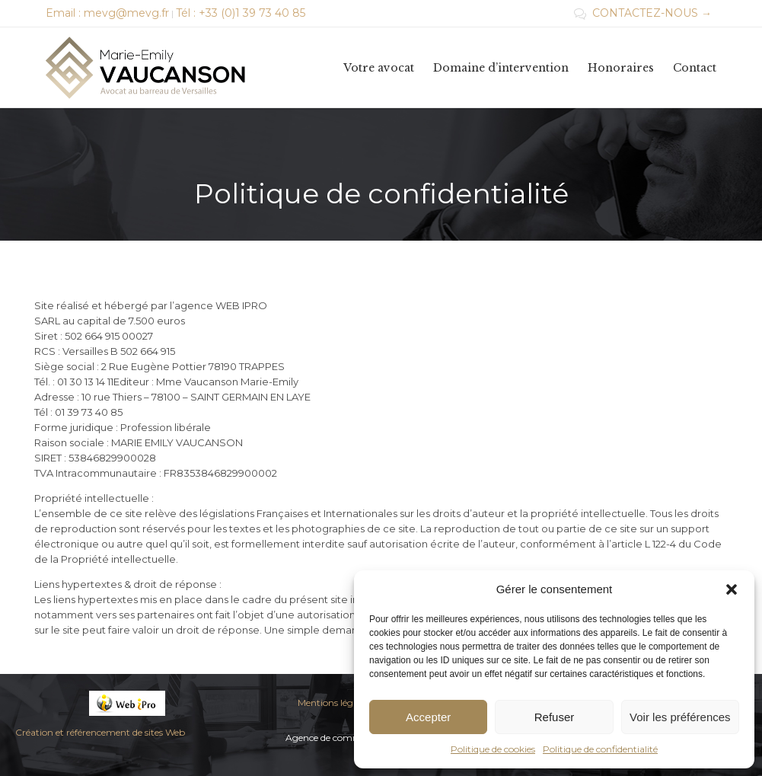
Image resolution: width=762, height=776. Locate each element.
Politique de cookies (493, 749)
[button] (731, 589)
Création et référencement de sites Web (100, 732)
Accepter (428, 717)
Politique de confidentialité (600, 749)
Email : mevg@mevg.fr (107, 13)
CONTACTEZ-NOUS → (643, 13)
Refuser (554, 717)
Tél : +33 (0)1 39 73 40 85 (240, 13)
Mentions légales (333, 702)
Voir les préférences (680, 717)
